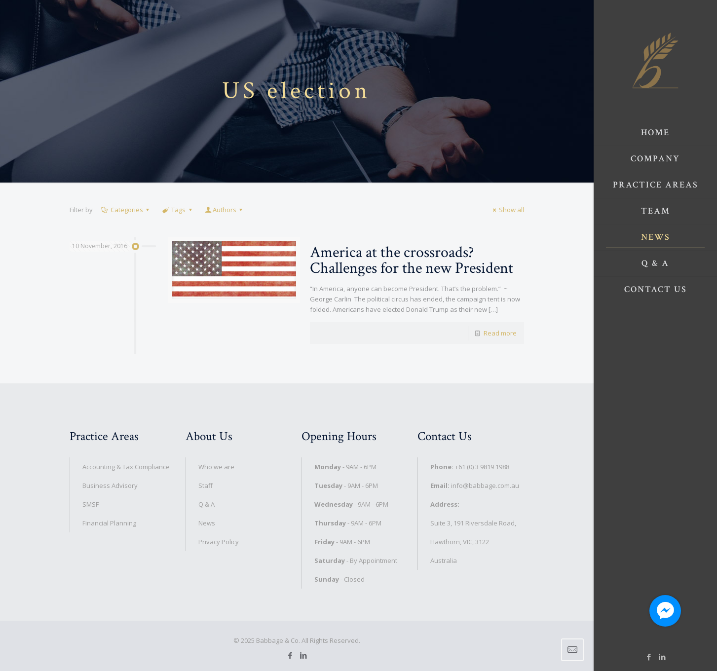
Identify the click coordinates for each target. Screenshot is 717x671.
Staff (205, 485)
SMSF (90, 504)
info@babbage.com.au (485, 485)
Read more (500, 333)
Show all (507, 209)
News (206, 523)
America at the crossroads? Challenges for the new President (411, 260)
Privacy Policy (218, 541)
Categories (126, 209)
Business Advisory (110, 485)
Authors (224, 209)
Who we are (216, 466)
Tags (177, 209)
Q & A (206, 504)
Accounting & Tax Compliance (126, 466)
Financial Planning (109, 523)
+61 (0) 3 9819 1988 (482, 466)
